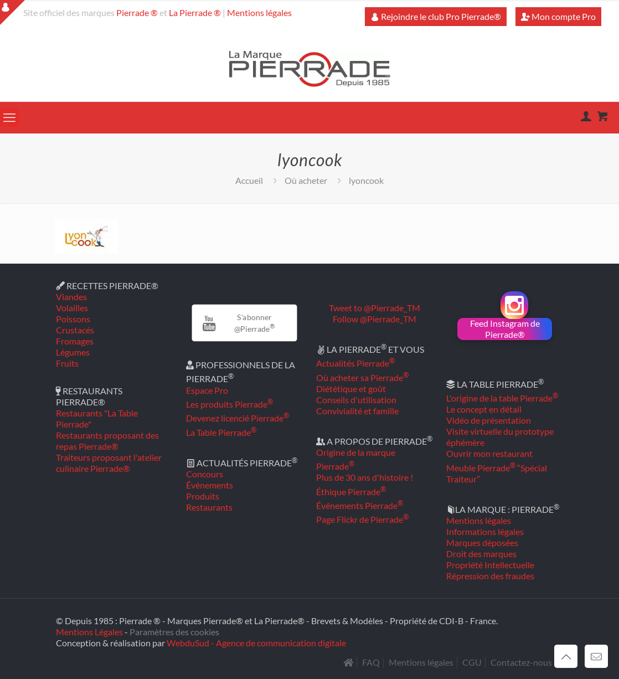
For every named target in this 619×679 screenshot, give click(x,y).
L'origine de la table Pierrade (502, 398)
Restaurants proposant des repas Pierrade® (107, 440)
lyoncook (366, 180)
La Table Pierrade (221, 432)
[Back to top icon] (565, 656)
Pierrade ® (137, 12)
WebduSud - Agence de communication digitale (256, 642)
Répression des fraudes (490, 575)
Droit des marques (481, 553)
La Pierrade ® (195, 12)
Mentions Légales (89, 631)
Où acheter (306, 180)
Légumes (73, 352)
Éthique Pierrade (351, 491)
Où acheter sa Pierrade (362, 377)
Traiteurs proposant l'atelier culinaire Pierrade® (109, 463)
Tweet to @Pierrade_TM (374, 307)
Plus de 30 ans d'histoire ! (364, 477)
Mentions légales (259, 12)
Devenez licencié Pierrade (237, 418)
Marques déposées (482, 542)
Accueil (249, 180)
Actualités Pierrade (355, 363)
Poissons (73, 318)
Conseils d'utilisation (356, 399)
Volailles (72, 307)
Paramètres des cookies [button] (174, 631)
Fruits (67, 363)
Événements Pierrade (359, 505)
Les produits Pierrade (229, 404)
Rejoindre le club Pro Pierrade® (435, 16)
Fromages (75, 341)
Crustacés (75, 330)
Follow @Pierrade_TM (374, 318)
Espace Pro (207, 390)
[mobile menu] (9, 117)
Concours (204, 474)
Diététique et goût (351, 388)
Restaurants (209, 507)
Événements (209, 485)
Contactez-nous (521, 662)
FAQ (371, 662)
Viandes (71, 296)
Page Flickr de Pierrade (362, 519)
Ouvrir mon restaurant (489, 453)
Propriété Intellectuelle (490, 564)
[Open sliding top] (12, 12)
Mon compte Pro (558, 16)
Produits (202, 496)
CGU (472, 662)
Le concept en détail (484, 409)
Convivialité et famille (357, 410)
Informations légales (485, 531)
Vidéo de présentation (488, 420)
